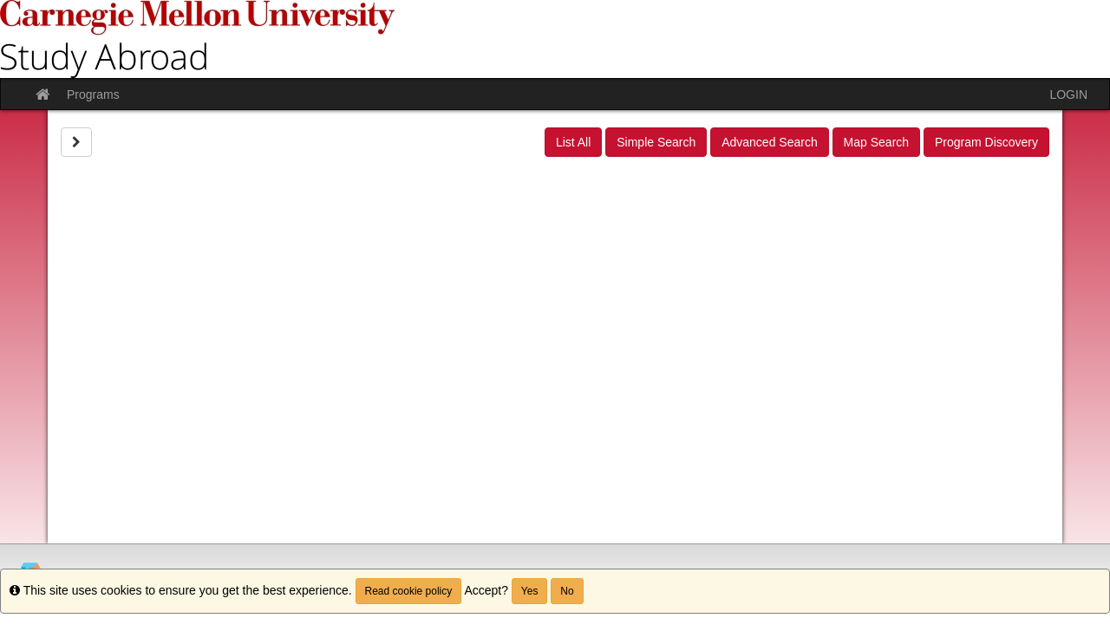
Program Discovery (986, 142)
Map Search (876, 142)
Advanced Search (770, 142)
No (566, 591)
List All (573, 142)
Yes (530, 591)
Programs (93, 94)
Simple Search (656, 142)
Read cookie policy (409, 591)
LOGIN (1068, 94)
